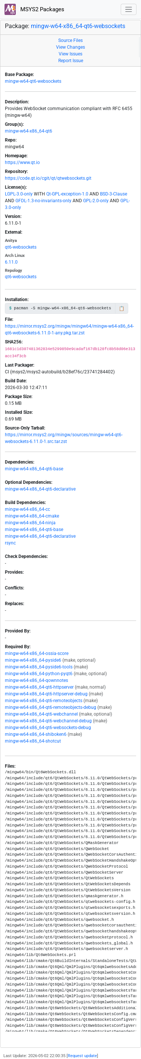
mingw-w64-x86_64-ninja (30, 522)
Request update (82, 1055)
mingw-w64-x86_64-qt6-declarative (40, 489)
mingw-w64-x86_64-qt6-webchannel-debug (48, 720)
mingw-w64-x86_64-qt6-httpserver (39, 687)
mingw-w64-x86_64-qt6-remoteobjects (43, 700)
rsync (10, 543)
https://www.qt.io (22, 162)
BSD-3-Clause (113, 194)
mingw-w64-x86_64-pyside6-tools (39, 667)
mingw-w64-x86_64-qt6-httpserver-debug (46, 694)
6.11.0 (11, 262)
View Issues (70, 54)
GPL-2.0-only (96, 200)
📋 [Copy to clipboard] (121, 308)
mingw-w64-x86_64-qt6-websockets (78, 26)
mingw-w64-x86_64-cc (27, 509)
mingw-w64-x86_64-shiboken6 (36, 734)
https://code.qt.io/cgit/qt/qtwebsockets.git (48, 178)
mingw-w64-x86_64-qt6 (28, 131)
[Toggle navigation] (129, 9)
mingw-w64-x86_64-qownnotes (36, 680)
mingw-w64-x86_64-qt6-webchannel (41, 714)
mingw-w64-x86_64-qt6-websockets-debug (48, 727)
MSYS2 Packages (34, 9)
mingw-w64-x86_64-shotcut (33, 741)
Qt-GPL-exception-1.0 (67, 194)
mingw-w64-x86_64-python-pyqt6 (39, 673)
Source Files (70, 40)
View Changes (70, 47)
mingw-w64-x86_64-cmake (32, 516)
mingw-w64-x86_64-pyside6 (33, 660)
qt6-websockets (20, 247)
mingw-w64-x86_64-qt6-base (34, 468)
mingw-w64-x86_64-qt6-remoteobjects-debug (50, 707)
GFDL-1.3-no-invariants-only (43, 200)
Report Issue (70, 60)
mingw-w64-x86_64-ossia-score (36, 653)
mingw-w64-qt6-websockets (33, 81)
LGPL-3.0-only (19, 194)
